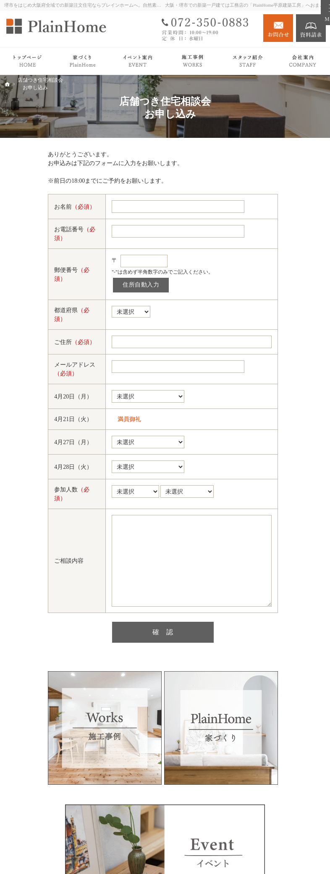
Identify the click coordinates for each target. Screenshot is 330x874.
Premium (268, 341)
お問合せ (278, 28)
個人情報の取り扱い (283, 577)
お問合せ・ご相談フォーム (286, 823)
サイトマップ (275, 594)
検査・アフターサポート (288, 321)
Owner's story (273, 391)
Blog (263, 458)
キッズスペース (285, 544)
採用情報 (269, 560)
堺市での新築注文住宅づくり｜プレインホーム (227, 854)
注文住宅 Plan (275, 408)
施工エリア (280, 532)
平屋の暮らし (275, 358)
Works (264, 374)
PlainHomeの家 (284, 293)
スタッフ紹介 (283, 520)
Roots (272, 281)
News (264, 474)
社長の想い (280, 507)
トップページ (275, 248)
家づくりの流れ (285, 306)
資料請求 (311, 28)
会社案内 (269, 491)
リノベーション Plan (283, 424)
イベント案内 (275, 441)
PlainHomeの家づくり (285, 264)
